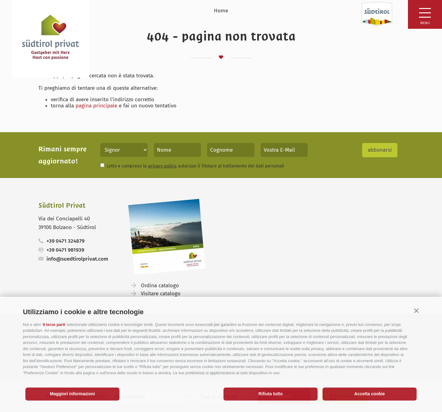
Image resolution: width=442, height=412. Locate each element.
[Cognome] (230, 150)
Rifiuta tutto (270, 393)
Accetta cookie (369, 393)
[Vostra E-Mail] (284, 150)
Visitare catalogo (160, 293)
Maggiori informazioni (72, 393)
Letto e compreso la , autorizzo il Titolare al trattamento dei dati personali (195, 166)
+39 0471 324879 (65, 241)
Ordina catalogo (160, 285)
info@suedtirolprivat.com (77, 259)
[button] (416, 310)
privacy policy (162, 166)
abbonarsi (380, 150)
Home (221, 10)
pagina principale (96, 105)
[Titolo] (124, 150)
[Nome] (177, 150)
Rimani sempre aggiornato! (62, 155)
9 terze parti (54, 324)
